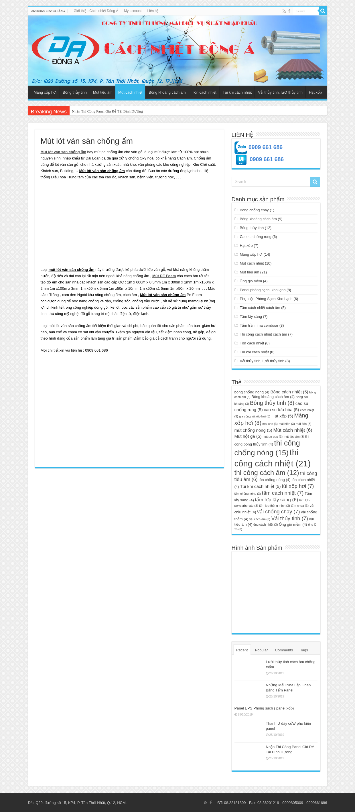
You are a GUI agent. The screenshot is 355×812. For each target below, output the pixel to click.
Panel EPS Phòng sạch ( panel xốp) (264, 708)
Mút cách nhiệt (130, 92)
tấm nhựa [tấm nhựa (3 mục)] (300, 505)
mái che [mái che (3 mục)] (270, 423)
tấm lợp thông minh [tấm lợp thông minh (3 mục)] (274, 505)
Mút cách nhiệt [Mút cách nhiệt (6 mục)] (292, 430)
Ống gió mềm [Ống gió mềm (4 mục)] (293, 524)
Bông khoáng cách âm (167, 92)
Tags (304, 650)
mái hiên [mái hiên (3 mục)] (287, 423)
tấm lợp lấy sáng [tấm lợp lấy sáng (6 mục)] (276, 499)
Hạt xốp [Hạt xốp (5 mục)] (282, 415)
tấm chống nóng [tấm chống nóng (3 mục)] (247, 493)
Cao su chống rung (255, 236)
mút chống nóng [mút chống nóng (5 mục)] (253, 430)
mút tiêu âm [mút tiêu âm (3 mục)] (294, 436)
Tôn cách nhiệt (204, 92)
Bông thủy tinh (75, 92)
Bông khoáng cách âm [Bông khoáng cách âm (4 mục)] (273, 397)
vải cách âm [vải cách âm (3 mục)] (259, 519)
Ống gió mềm (251, 281)
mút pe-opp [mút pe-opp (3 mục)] (273, 436)
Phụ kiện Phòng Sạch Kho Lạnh (266, 299)
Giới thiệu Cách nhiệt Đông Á (96, 11)
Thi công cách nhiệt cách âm (263, 334)
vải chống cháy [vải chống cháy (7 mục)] (278, 512)
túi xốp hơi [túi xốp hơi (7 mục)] (298, 486)
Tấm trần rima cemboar (259, 325)
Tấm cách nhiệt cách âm (260, 308)
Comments (284, 650)
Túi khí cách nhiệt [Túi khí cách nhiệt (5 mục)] (260, 486)
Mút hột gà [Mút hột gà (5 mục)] (248, 436)
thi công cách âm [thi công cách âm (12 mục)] (266, 472)
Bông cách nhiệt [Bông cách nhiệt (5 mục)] (289, 391)
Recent (242, 650)
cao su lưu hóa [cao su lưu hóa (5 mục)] (281, 409)
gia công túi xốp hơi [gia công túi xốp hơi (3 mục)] (254, 416)
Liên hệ (153, 11)
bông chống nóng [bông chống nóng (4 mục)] (251, 392)
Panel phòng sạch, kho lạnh (262, 290)
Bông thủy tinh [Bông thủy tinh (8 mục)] (272, 403)
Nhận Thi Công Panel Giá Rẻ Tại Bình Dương (107, 111)
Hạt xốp (315, 92)
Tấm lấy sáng (251, 316)
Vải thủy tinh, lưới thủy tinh (280, 92)
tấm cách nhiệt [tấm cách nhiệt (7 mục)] (283, 493)
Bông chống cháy (254, 210)
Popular (261, 650)
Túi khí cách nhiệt (237, 92)
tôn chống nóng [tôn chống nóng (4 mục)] (274, 480)
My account (132, 11)
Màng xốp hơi (45, 92)
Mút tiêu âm (103, 92)
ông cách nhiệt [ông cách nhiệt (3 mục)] (265, 524)
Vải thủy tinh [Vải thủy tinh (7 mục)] (289, 518)
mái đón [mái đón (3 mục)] (303, 423)
